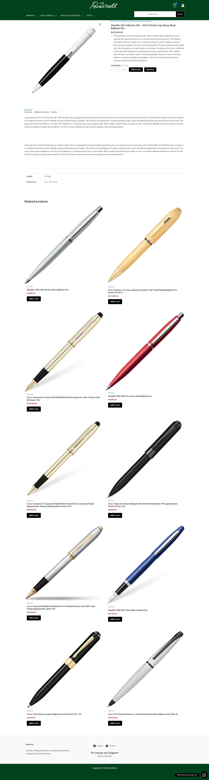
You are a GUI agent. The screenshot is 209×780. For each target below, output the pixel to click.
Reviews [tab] (54, 112)
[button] (159, 18)
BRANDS (31, 15)
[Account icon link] (182, 5)
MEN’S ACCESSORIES (72, 15)
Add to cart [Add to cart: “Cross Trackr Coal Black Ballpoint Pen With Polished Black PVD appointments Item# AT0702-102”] (115, 515)
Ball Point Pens (116, 21)
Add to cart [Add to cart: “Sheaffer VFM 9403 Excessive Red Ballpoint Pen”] (115, 405)
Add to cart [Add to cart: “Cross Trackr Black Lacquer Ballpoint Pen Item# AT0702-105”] (33, 723)
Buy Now (150, 69)
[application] (35, 15)
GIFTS (91, 15)
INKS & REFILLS (48, 15)
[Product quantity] (118, 69)
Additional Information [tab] (41, 112)
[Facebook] (98, 746)
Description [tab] (28, 112)
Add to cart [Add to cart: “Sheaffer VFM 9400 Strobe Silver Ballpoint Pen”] (33, 299)
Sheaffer (131, 21)
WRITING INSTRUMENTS (143, 21)
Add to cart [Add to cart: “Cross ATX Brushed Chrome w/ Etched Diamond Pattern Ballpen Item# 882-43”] (115, 723)
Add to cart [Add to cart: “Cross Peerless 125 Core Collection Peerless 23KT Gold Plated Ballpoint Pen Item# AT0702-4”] (115, 302)
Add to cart (135, 69)
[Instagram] (110, 746)
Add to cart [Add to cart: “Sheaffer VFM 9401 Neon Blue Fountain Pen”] (115, 619)
